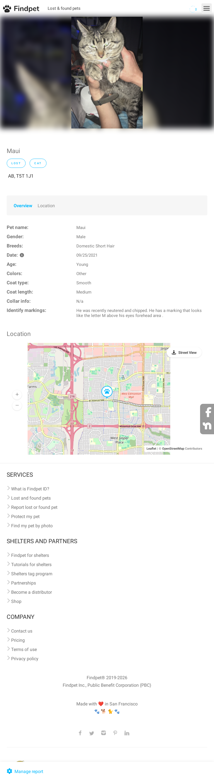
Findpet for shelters (30, 555)
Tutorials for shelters (31, 564)
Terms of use (24, 649)
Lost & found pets (64, 8)
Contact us (21, 631)
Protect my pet (25, 516)
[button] (103, 386)
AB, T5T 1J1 (21, 176)
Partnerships (23, 583)
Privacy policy (24, 658)
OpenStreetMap (173, 448)
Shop (16, 601)
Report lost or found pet (34, 507)
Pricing (18, 640)
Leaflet (151, 448)
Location (46, 205)
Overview (23, 205)
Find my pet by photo (32, 525)
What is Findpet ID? (30, 489)
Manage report (24, 771)
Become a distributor (31, 592)
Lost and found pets (31, 498)
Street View (187, 352)
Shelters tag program (31, 573)
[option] (107, 72)
